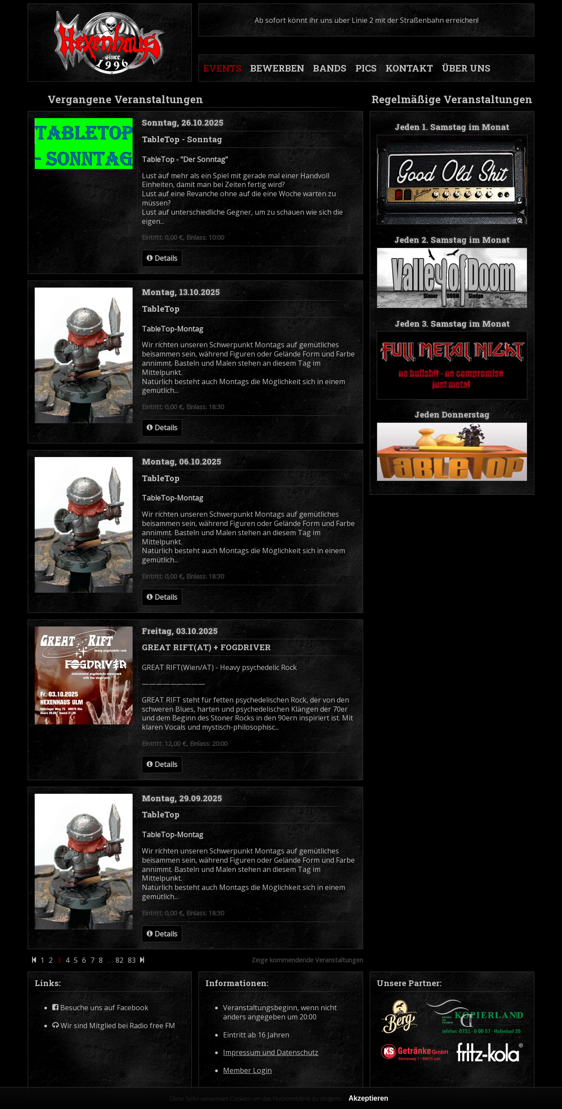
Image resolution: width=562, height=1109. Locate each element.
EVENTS (222, 68)
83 (132, 960)
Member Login (247, 1070)
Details (162, 258)
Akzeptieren (369, 1098)
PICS (366, 68)
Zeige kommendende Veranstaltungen (307, 960)
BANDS (329, 68)
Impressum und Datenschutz (270, 1052)
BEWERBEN (277, 68)
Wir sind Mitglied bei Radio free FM (113, 1025)
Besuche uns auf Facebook (100, 1007)
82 (119, 960)
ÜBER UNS (466, 68)
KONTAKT (409, 68)
